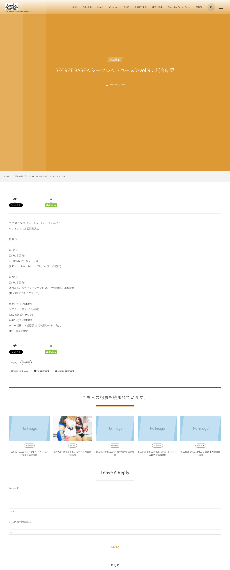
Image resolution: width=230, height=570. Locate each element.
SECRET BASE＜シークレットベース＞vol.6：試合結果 (29, 455)
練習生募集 (157, 7)
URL (11, 532)
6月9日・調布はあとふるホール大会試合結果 (72, 455)
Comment (13, 487)
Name (11, 511)
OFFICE (199, 7)
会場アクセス (141, 7)
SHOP (126, 7)
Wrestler (113, 7)
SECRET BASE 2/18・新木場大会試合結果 (115, 455)
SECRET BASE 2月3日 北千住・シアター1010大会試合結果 (157, 455)
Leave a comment (66, 370)
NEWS (74, 7)
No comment (43, 370)
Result (100, 7)
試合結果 (115, 59)
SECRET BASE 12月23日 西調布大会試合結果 (200, 455)
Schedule (87, 7)
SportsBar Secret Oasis (179, 7)
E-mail (12, 521)
